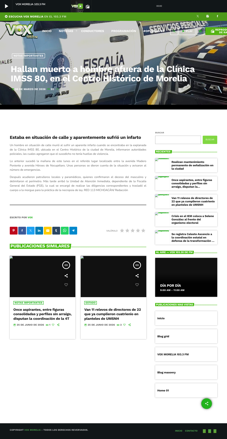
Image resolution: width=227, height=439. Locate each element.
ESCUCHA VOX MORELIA (35, 16)
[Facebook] (217, 16)
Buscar (159, 132)
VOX (30, 217)
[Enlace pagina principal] (21, 31)
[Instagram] (207, 16)
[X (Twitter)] (197, 16)
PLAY (187, 31)
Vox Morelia (32, 430)
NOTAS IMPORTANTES (28, 55)
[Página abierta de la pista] (87, 6)
